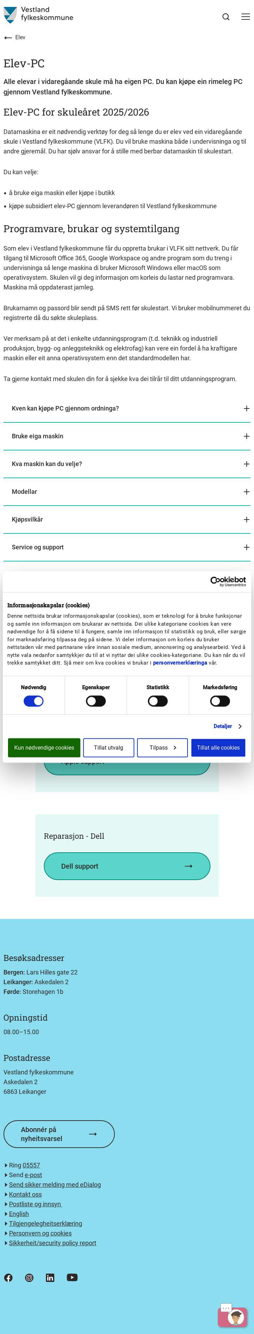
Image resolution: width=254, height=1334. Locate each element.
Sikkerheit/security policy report (52, 1243)
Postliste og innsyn (35, 1204)
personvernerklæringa (180, 663)
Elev (20, 37)
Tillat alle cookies (218, 747)
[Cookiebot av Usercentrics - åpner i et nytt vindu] (215, 581)
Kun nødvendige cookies (44, 747)
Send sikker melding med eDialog (55, 1184)
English (19, 1213)
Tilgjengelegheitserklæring (45, 1223)
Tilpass (163, 747)
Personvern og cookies (40, 1233)
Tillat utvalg (108, 747)
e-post (33, 1175)
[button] (246, 16)
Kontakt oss (25, 1194)
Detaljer (223, 726)
